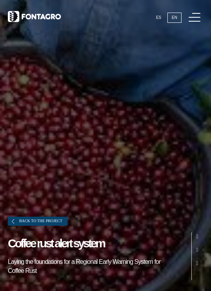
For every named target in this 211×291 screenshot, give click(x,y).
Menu (196, 13)
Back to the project (37, 221)
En (174, 17)
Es (158, 17)
